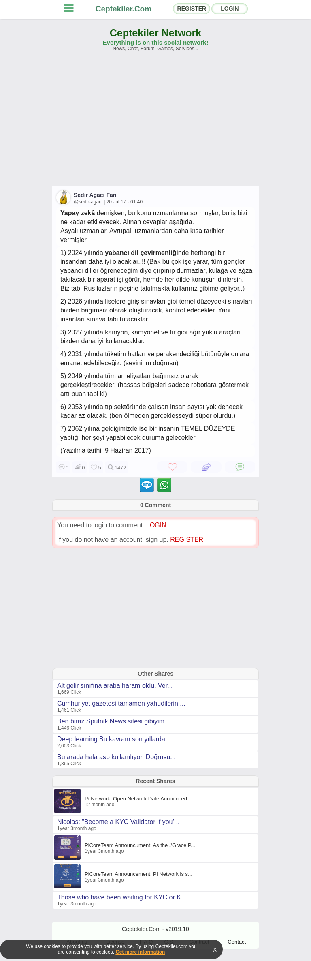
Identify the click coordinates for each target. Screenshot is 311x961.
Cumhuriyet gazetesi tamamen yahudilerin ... (121, 703)
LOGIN (230, 8)
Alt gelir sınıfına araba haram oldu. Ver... (115, 685)
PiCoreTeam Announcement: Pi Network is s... (138, 874)
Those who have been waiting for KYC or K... (121, 897)
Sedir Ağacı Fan (95, 195)
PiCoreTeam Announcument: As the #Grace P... (140, 845)
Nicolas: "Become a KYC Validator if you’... (118, 821)
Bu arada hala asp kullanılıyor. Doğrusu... (116, 756)
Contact (237, 942)
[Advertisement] (155, 122)
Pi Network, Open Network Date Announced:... (139, 799)
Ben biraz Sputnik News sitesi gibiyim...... (116, 721)
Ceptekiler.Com (123, 8)
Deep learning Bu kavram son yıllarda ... (115, 739)
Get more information (140, 952)
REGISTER (192, 8)
